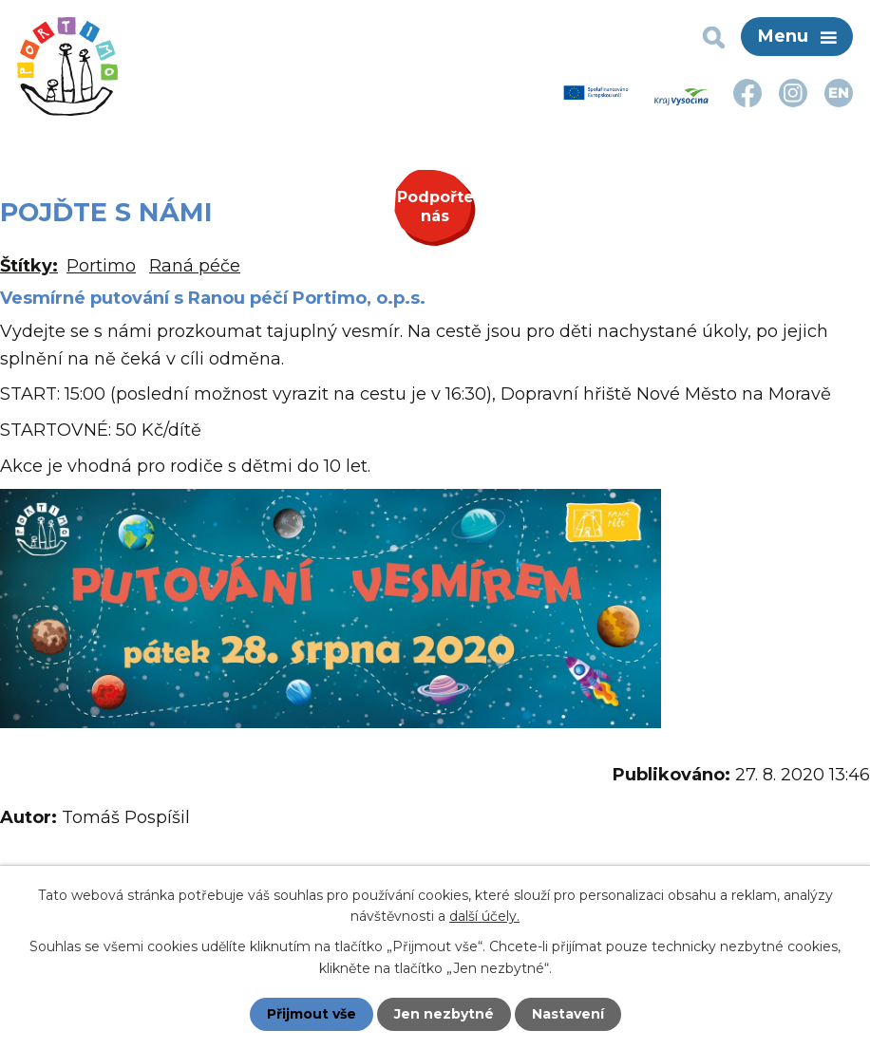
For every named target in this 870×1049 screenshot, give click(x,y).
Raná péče (194, 265)
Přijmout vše (311, 1013)
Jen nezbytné (444, 1013)
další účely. (484, 916)
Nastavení (568, 1013)
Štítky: (29, 265)
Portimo (101, 265)
